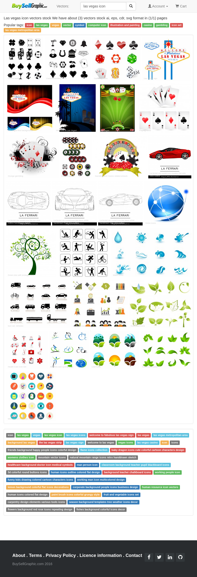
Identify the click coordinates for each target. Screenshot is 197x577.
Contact (134, 555)
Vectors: (63, 6)
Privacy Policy (61, 555)
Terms (35, 555)
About (18, 555)
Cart (180, 5)
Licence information (101, 555)
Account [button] (158, 6)
